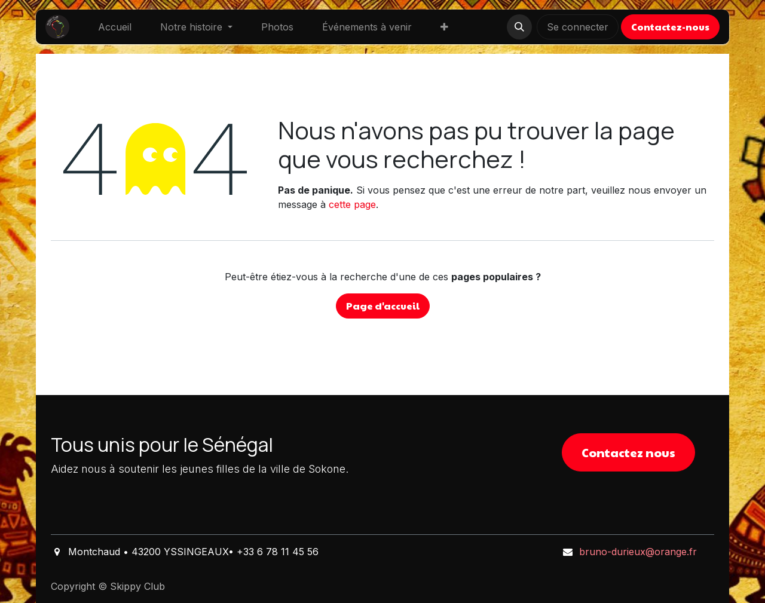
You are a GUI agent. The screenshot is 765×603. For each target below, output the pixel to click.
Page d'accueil (383, 306)
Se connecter (577, 27)
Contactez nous (628, 452)
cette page (352, 204)
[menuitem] (115, 27)
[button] (519, 26)
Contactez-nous (670, 26)
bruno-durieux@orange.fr (638, 552)
